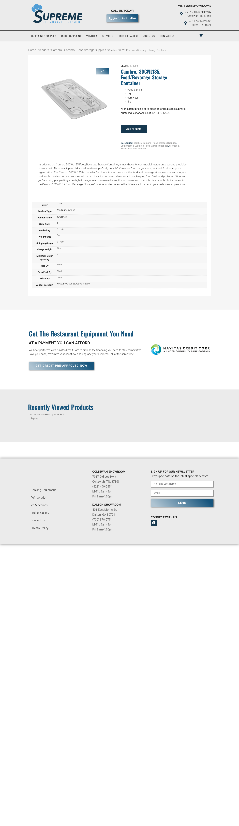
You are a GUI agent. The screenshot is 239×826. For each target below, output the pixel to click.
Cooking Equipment (43, 490)
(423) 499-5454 (102, 486)
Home (32, 50)
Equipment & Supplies (43, 36)
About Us (149, 36)
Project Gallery (128, 36)
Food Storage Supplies (156, 145)
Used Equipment (71, 36)
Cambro (56, 50)
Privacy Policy (39, 528)
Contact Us (167, 36)
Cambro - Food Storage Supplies (85, 50)
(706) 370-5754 (102, 519)
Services (107, 36)
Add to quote (133, 129)
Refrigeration (38, 497)
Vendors (91, 36)
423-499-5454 (160, 113)
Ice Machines (39, 505)
